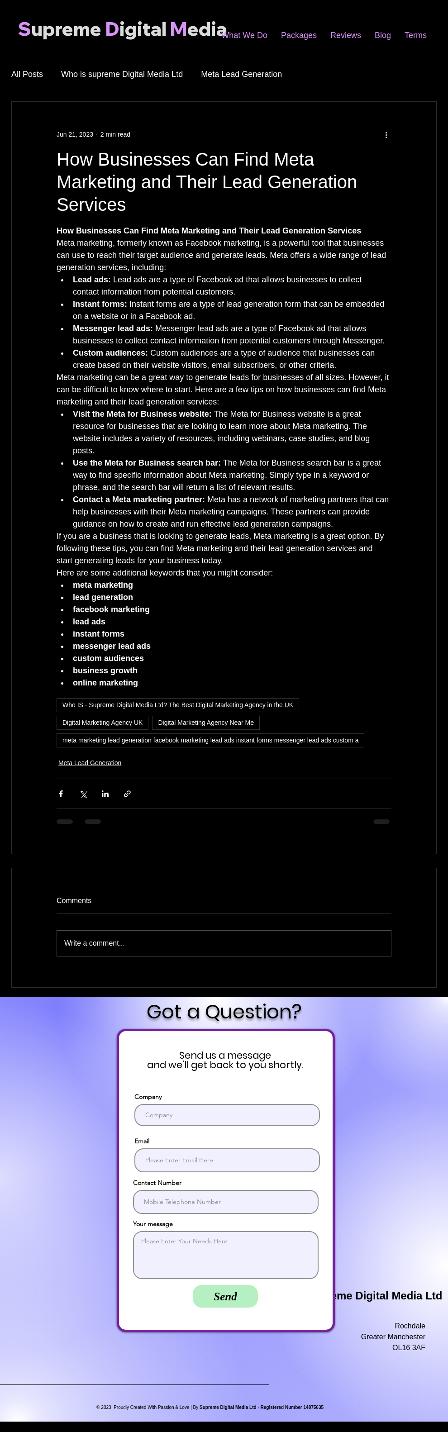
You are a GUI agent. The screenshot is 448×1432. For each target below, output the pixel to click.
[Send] (225, 1296)
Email (141, 1141)
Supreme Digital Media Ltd (374, 1295)
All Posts (27, 74)
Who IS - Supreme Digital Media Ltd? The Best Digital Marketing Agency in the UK (177, 705)
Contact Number (157, 1183)
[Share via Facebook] (61, 794)
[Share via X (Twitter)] (83, 794)
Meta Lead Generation (241, 74)
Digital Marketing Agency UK (102, 722)
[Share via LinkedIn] (105, 794)
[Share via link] (127, 794)
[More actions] (386, 134)
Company (148, 1097)
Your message (153, 1224)
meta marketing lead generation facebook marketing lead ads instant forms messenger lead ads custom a (210, 740)
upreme (66, 28)
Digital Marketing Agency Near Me (206, 722)
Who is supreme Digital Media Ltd (122, 74)
